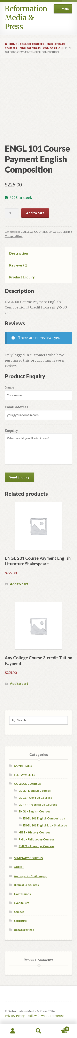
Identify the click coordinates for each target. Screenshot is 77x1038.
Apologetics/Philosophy (30, 876)
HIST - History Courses (34, 832)
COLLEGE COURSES (32, 43)
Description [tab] (18, 253)
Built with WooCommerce (45, 1016)
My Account (13, 1031)
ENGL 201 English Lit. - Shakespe (45, 825)
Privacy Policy (15, 1016)
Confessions (22, 894)
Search (38, 1031)
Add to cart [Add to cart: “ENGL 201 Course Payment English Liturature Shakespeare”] (19, 584)
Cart (60, 1028)
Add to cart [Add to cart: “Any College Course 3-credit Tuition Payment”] (19, 683)
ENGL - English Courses (34, 811)
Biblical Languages (26, 885)
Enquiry (11, 430)
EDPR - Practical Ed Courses (38, 804)
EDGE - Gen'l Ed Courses (35, 797)
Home (13, 43)
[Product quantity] (12, 213)
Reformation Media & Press (26, 17)
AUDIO (19, 867)
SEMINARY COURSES (28, 858)
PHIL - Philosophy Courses (36, 839)
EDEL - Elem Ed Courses (35, 790)
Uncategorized (24, 929)
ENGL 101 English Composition (41, 48)
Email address (16, 407)
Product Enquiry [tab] (22, 277)
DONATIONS (23, 765)
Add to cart (35, 213)
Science (19, 911)
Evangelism (21, 902)
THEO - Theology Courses (36, 846)
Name (9, 387)
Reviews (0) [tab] (18, 265)
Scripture (20, 920)
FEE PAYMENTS (24, 774)
